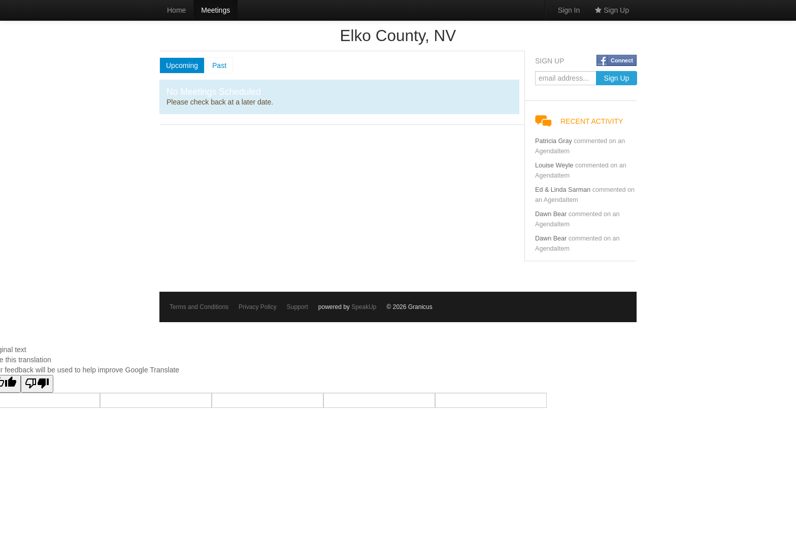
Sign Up (612, 10)
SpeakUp (363, 306)
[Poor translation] (37, 384)
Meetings (215, 10)
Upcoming (182, 65)
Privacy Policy (258, 306)
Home (176, 10)
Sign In (569, 10)
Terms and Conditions (199, 306)
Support (297, 306)
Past (219, 65)
